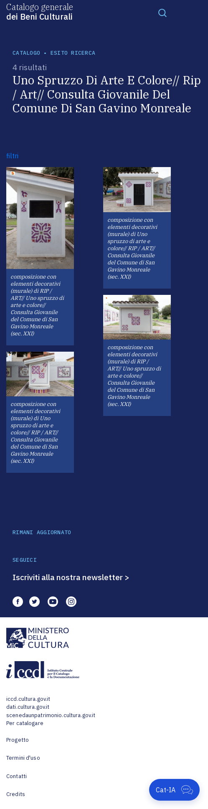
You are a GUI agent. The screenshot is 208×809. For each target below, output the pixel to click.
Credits (15, 794)
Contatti (16, 776)
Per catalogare (24, 723)
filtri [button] (12, 156)
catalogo (26, 52)
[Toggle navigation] (162, 13)
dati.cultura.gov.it (27, 706)
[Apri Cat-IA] (174, 790)
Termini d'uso (23, 757)
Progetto (17, 739)
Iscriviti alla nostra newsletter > (71, 577)
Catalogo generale (39, 11)
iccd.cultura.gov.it (28, 698)
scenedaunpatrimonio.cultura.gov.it (50, 715)
